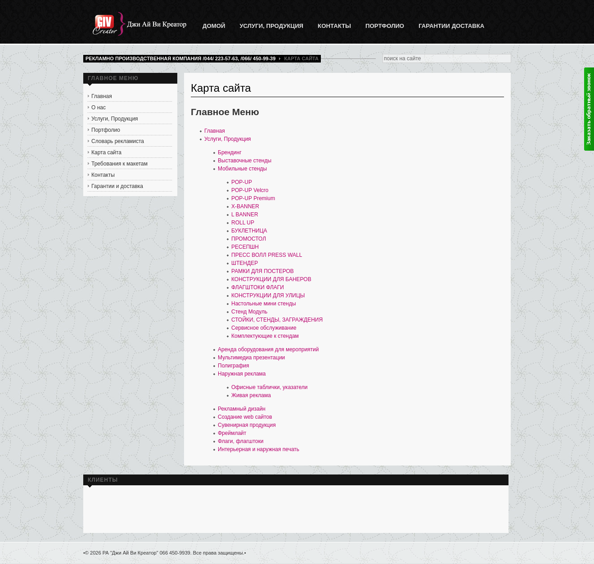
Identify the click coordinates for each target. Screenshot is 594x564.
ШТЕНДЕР (244, 263)
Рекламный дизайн (242, 409)
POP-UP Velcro (249, 190)
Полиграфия (233, 366)
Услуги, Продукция (227, 139)
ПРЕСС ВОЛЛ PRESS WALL (266, 255)
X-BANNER (245, 206)
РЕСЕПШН (245, 247)
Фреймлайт (232, 433)
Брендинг (230, 152)
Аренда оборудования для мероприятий (268, 349)
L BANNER (244, 214)
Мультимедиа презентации (251, 357)
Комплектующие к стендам (265, 336)
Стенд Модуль (249, 312)
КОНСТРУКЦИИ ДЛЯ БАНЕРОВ (271, 279)
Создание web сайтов (245, 417)
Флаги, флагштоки (240, 441)
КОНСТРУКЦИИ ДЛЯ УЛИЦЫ (268, 295)
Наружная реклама (242, 374)
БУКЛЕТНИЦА (249, 231)
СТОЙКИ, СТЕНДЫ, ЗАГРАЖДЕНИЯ (277, 320)
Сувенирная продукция (247, 425)
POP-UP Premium (253, 198)
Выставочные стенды (244, 160)
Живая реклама (251, 395)
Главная (214, 131)
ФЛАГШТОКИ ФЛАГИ (257, 287)
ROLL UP (242, 222)
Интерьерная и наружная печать (258, 449)
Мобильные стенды (242, 169)
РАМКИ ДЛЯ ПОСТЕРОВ (262, 271)
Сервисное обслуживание (264, 328)
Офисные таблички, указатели (269, 387)
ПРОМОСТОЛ (248, 239)
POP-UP (241, 182)
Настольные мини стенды (263, 303)
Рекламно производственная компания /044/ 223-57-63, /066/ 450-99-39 (180, 58)
